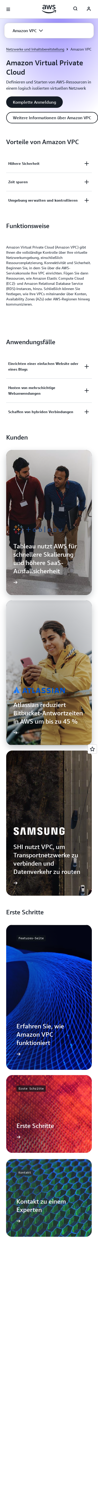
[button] (27, 30)
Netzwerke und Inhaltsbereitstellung (35, 49)
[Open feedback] (92, 749)
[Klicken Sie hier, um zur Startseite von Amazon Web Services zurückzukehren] (49, 9)
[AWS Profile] (89, 9)
